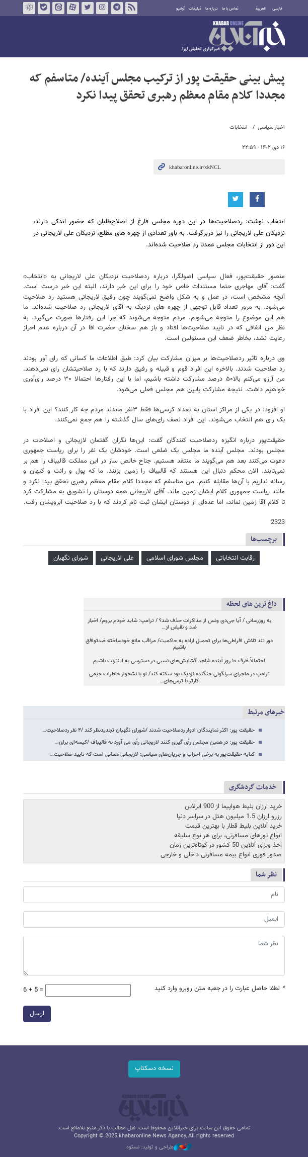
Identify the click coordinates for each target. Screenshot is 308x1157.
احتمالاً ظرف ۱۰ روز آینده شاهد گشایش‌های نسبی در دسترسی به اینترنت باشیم (179, 661)
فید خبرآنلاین (131, 8)
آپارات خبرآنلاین (73, 8)
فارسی (277, 9)
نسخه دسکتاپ (154, 1068)
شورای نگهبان (70, 558)
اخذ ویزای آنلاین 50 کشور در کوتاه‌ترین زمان (226, 845)
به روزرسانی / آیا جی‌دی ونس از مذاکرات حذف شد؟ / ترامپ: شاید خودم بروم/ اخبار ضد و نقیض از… (179, 624)
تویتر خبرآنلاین (88, 8)
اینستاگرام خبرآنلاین (102, 8)
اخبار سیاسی (271, 127)
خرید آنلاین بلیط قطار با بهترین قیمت (233, 826)
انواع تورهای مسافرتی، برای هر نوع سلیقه (228, 836)
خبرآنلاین (233, 37)
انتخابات (238, 127)
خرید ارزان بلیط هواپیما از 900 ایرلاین (233, 807)
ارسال (37, 1014)
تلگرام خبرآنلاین (117, 8)
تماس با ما (230, 9)
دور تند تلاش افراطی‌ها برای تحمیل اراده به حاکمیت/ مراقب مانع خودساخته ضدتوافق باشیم (179, 644)
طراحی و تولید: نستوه (159, 1147)
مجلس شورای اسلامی (174, 558)
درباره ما (211, 9)
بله (44, 8)
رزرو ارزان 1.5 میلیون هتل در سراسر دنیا (229, 817)
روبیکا (29, 8)
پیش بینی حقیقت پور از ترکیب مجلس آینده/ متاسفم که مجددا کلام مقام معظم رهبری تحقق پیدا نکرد (157, 87)
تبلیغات (195, 9)
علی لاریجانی (117, 558)
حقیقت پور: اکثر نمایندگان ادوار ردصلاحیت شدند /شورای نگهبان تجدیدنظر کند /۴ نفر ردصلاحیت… (148, 730)
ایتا (58, 8)
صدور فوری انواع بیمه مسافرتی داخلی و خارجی (221, 855)
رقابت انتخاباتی (235, 558)
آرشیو (180, 9)
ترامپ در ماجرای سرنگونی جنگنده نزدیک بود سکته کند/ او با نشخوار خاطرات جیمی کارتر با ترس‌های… (179, 677)
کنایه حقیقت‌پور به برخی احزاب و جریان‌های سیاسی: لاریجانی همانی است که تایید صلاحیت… (152, 754)
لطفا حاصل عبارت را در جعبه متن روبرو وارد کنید (220, 989)
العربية (261, 9)
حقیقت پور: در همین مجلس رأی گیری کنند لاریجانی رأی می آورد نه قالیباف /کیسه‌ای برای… (155, 742)
